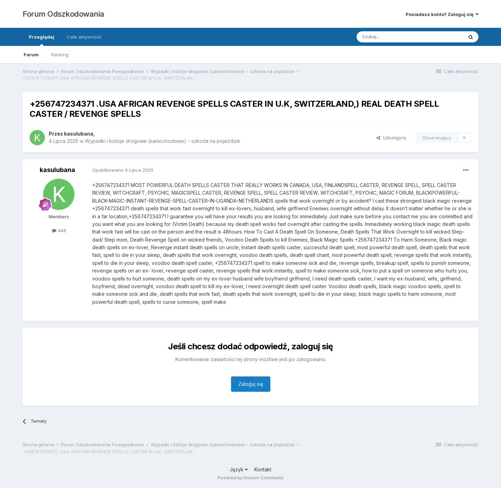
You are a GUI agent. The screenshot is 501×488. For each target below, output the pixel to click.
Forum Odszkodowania (63, 13)
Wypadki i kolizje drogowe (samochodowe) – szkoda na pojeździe (162, 141)
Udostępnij (391, 137)
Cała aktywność (84, 37)
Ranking (60, 54)
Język (239, 469)
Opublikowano (122, 170)
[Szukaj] (393, 36)
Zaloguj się (250, 384)
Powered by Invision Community (250, 477)
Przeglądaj (41, 40)
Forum (31, 54)
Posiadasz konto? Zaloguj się (442, 14)
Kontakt (262, 469)
